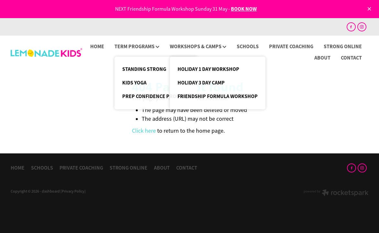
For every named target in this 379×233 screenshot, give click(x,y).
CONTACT (351, 57)
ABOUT (322, 57)
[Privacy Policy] (73, 191)
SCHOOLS (248, 46)
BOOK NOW (244, 9)
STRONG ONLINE (343, 46)
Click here (144, 130)
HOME (97, 46)
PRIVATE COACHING (291, 46)
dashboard (51, 191)
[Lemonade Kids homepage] (46, 53)
